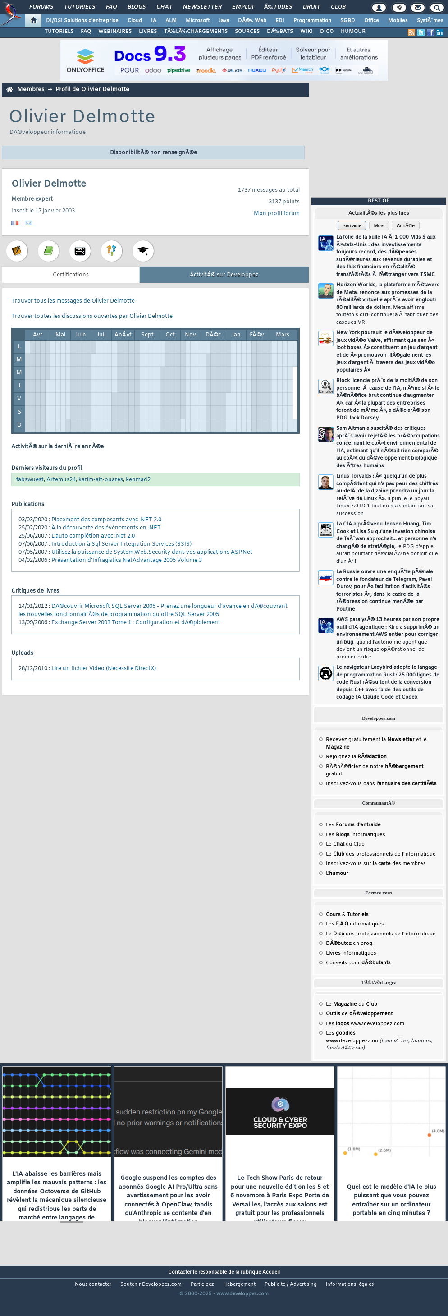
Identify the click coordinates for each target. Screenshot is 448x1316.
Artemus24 (61, 479)
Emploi (242, 7)
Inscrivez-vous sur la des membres (376, 863)
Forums (41, 7)
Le (335, 844)
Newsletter (202, 7)
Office (371, 21)
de (359, 1014)
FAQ (111, 7)
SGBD (347, 21)
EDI (279, 21)
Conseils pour (358, 963)
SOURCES (247, 31)
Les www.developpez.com (365, 1024)
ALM (171, 21)
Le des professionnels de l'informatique (381, 854)
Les (353, 825)
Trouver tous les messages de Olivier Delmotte (73, 301)
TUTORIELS (59, 31)
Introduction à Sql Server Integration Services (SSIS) (121, 544)
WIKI (306, 31)
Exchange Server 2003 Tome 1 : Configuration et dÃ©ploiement (135, 622)
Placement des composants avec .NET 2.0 (106, 520)
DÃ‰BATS (280, 31)
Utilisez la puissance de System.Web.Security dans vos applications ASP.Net (151, 552)
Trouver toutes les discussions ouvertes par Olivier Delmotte (92, 316)
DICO (327, 31)
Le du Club (351, 1004)
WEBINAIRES (115, 31)
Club (338, 7)
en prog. (350, 943)
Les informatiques (355, 835)
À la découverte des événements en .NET (106, 528)
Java (224, 21)
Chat (164, 7)
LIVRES (148, 31)
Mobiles (398, 21)
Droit (311, 7)
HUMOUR (353, 31)
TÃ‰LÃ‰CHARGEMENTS (196, 31)
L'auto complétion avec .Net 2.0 (93, 536)
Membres (30, 89)
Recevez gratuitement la (370, 739)
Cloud (135, 21)
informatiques (351, 953)
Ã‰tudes (278, 7)
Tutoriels (79, 7)
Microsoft (198, 21)
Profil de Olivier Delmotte (92, 89)
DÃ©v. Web (252, 21)
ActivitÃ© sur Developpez (224, 275)
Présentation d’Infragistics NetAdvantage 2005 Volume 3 (126, 560)
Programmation (312, 21)
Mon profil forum (277, 213)
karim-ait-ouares (100, 479)
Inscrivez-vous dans (381, 784)
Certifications (71, 275)
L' (337, 873)
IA (153, 21)
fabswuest (30, 479)
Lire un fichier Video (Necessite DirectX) (103, 668)
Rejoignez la (356, 757)
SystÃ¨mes (430, 21)
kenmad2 (138, 479)
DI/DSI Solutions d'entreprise (82, 21)
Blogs (136, 7)
